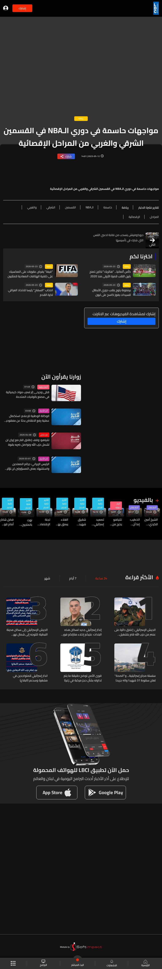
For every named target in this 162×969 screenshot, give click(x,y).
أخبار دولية (43, 387)
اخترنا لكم (141, 256)
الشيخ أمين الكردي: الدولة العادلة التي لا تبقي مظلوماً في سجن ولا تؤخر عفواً (151, 521)
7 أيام (73, 577)
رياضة (126, 266)
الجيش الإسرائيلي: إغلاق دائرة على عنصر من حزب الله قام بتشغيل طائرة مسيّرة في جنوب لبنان (135, 631)
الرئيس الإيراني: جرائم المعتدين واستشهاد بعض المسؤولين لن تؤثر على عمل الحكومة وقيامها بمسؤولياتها (28, 466)
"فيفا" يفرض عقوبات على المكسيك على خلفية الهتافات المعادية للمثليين (30, 274)
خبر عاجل (44, 435)
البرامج (43, 963)
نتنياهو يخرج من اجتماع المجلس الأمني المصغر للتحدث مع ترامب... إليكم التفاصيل (115, 521)
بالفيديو (143, 500)
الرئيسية (145, 963)
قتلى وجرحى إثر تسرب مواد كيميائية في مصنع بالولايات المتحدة (27, 394)
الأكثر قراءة (139, 576)
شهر (48, 577)
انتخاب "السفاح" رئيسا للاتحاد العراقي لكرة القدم (30, 292)
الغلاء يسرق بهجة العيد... (61, 521)
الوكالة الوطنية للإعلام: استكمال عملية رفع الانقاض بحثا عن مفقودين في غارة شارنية (26, 418)
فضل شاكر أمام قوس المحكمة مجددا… (7, 521)
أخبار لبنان (152, 507)
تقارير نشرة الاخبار (100, 503)
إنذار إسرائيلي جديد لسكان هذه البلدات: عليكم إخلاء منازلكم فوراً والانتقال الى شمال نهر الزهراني (82, 631)
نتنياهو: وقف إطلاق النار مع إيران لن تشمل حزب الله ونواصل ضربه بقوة (27, 442)
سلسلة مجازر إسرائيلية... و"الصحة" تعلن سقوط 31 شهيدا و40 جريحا (135, 677)
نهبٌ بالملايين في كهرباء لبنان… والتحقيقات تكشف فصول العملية (25, 522)
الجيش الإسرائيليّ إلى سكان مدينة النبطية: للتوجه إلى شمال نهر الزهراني (27, 631)
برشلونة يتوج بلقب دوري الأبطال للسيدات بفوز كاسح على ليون (111, 292)
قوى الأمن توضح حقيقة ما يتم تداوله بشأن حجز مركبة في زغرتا (83, 677)
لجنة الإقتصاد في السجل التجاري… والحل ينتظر (43, 521)
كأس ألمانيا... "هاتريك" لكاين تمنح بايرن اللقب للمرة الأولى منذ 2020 (110, 274)
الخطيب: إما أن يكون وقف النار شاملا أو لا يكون (133, 521)
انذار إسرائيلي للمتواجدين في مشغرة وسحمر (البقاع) (30, 677)
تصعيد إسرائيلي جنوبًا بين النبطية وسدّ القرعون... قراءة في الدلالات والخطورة (98, 521)
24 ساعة (101, 577)
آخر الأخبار (44, 411)
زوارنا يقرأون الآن (61, 376)
